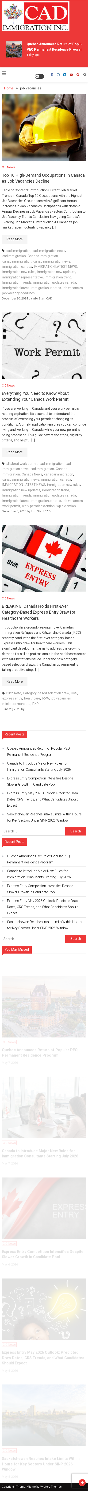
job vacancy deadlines (18, 293)
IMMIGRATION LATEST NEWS (55, 266)
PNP (35, 704)
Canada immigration (43, 256)
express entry (12, 698)
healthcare (32, 698)
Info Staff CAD (42, 298)
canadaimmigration (16, 261)
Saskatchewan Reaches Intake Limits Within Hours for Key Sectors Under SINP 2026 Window (44, 817)
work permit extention (38, 506)
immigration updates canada (54, 282)
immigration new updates (56, 272)
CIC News (8, 167)
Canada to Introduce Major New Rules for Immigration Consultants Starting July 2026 (39, 766)
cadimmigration (14, 256)
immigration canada (17, 266)
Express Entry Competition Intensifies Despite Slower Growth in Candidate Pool (40, 781)
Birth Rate (13, 693)
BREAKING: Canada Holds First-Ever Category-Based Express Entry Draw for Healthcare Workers (38, 612)
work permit (11, 506)
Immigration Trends (16, 282)
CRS (74, 693)
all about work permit (22, 464)
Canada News (32, 474)
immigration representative (22, 277)
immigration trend (58, 277)
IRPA (45, 698)
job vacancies (73, 288)
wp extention (66, 506)
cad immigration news (48, 251)
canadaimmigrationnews (51, 261)
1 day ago (33, 55)
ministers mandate (16, 704)
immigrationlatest (15, 288)
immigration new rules (18, 272)
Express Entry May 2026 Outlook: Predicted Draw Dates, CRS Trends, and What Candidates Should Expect (43, 799)
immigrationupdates (46, 288)
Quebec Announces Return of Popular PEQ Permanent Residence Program (38, 751)
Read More (15, 239)
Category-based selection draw (46, 693)
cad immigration (18, 251)
